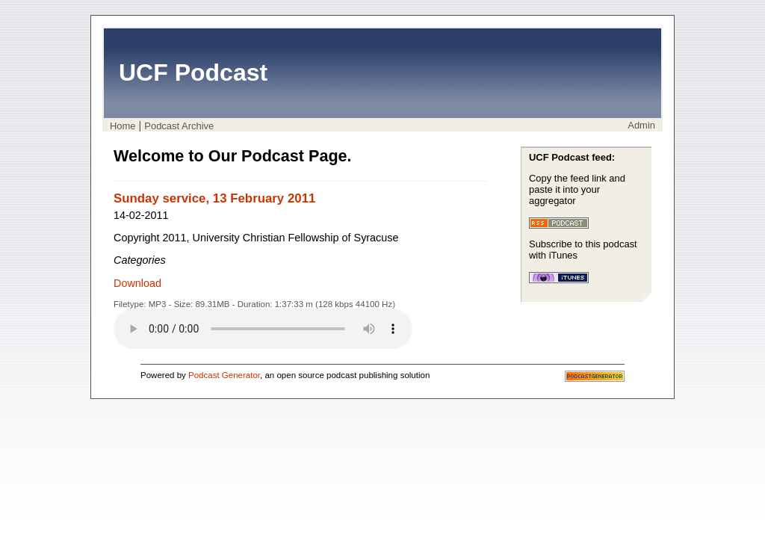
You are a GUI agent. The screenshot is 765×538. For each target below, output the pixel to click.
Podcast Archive (179, 126)
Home (123, 126)
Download (137, 283)
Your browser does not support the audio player (263, 329)
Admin (641, 125)
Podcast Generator (224, 375)
